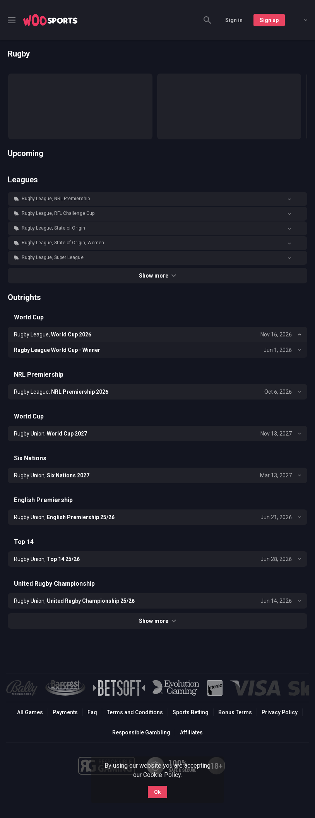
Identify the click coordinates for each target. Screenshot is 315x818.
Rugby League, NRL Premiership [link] (56, 198)
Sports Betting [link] (191, 712)
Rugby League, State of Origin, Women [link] (63, 242)
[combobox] (300, 20)
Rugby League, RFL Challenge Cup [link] (58, 213)
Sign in (234, 20)
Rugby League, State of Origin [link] (53, 228)
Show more (157, 276)
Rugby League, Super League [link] (53, 257)
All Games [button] (30, 712)
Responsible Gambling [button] (141, 732)
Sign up (269, 20)
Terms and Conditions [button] (135, 712)
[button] (157, 199)
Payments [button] (65, 712)
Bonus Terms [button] (235, 712)
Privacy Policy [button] (280, 712)
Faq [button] (92, 712)
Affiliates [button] (191, 732)
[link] (50, 20)
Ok (157, 792)
